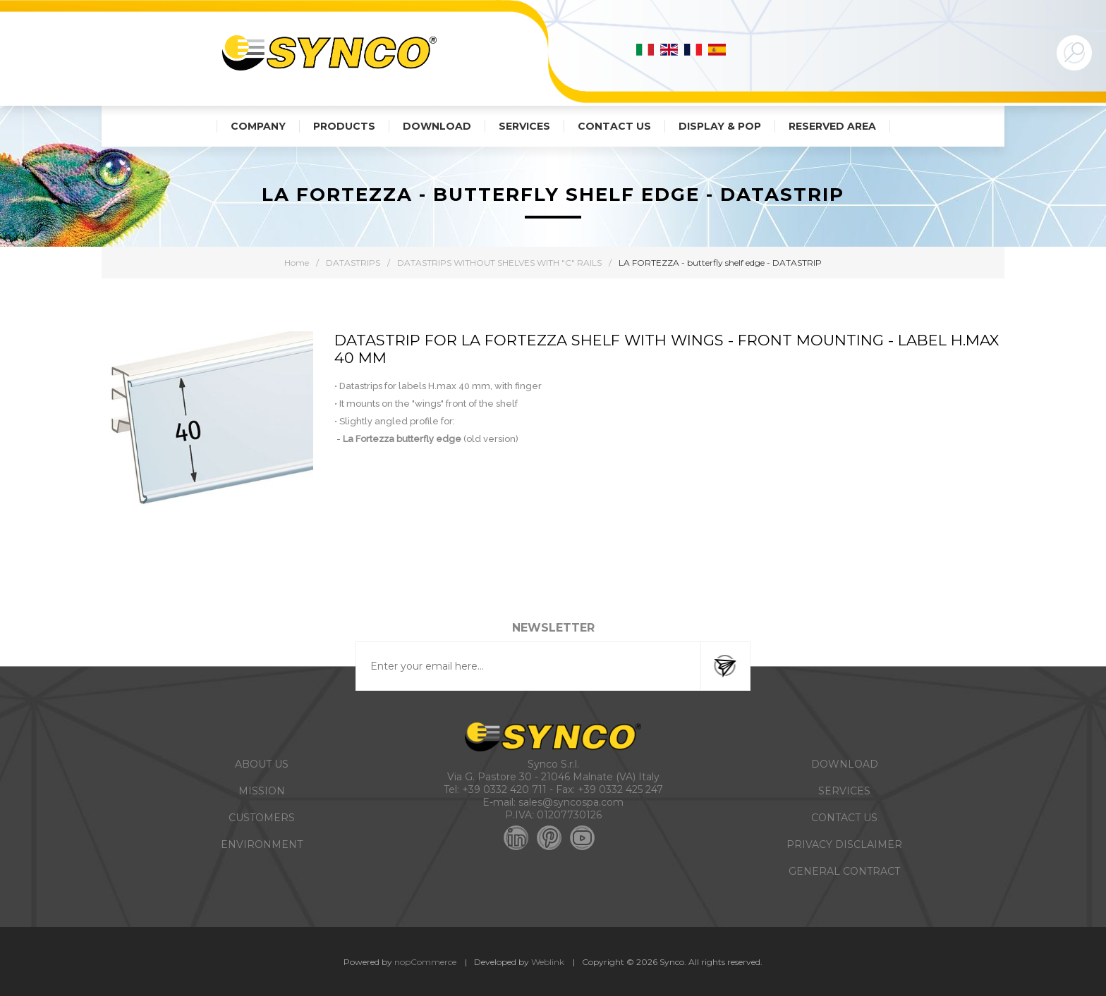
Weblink (547, 962)
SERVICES (844, 791)
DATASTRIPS (353, 262)
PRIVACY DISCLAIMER (844, 844)
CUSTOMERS (262, 817)
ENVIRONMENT (262, 844)
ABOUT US (261, 764)
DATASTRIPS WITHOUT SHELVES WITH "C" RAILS (499, 262)
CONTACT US (844, 817)
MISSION (261, 791)
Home (296, 262)
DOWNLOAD (844, 764)
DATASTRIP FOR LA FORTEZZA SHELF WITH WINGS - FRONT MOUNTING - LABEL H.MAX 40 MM (666, 349)
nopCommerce (425, 962)
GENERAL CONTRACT (844, 871)
